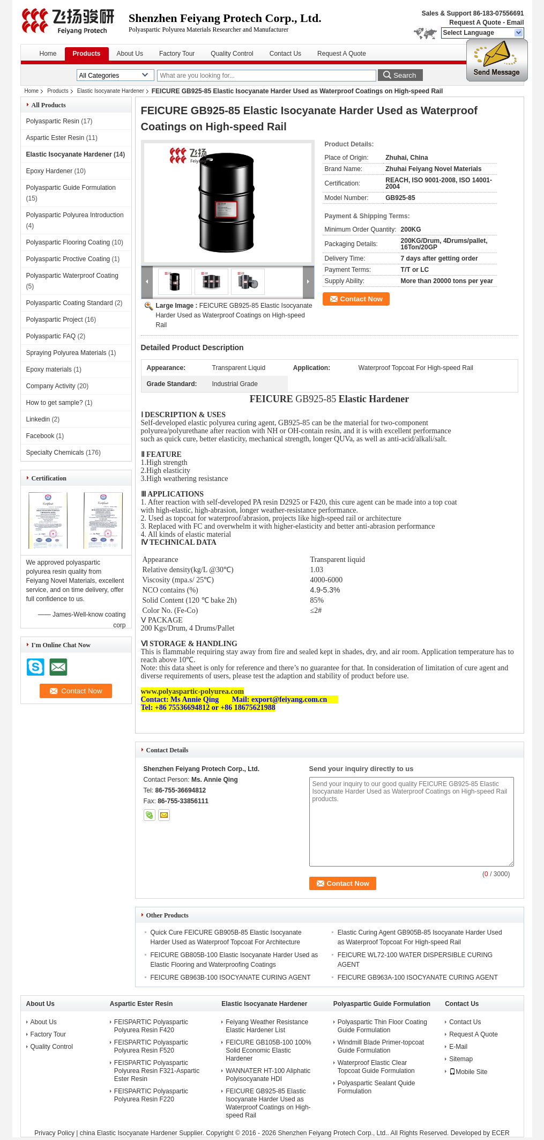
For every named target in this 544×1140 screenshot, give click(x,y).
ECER (500, 1133)
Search (404, 75)
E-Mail (458, 1046)
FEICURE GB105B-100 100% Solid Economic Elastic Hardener (268, 1050)
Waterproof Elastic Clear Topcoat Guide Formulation (376, 1067)
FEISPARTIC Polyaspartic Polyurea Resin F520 (151, 1046)
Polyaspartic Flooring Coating (68, 242)
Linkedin (38, 419)
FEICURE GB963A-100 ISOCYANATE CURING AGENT (418, 977)
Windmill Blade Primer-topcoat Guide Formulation (381, 1046)
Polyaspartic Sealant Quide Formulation (376, 1087)
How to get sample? (54, 402)
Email (515, 22)
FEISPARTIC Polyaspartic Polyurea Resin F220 (151, 1095)
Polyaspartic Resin (52, 121)
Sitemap (461, 1059)
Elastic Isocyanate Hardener (110, 91)
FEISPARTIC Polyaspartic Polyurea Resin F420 (151, 1026)
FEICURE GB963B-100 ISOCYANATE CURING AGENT (231, 977)
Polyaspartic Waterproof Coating (72, 275)
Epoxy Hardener (49, 171)
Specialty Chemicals (55, 452)
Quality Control (232, 53)
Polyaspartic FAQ (51, 336)
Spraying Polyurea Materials (66, 353)
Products (87, 53)
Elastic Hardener (374, 399)
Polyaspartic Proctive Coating (68, 259)
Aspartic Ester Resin (55, 138)
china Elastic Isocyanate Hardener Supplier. (143, 1133)
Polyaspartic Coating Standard (69, 303)
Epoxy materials (49, 369)
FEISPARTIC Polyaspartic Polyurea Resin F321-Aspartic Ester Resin (156, 1071)
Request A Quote (475, 22)
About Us (130, 53)
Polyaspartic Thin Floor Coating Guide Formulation (382, 1026)
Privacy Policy (54, 1133)
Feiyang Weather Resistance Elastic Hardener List (267, 1026)
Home (48, 53)
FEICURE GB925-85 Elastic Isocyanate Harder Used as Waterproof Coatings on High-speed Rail (234, 315)
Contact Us (285, 53)
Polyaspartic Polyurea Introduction (75, 215)
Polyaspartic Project (54, 319)
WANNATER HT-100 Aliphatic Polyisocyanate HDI (268, 1075)
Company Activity (51, 386)
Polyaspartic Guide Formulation (71, 187)
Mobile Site (468, 1072)
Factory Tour (177, 53)
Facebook (40, 436)
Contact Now (361, 299)
